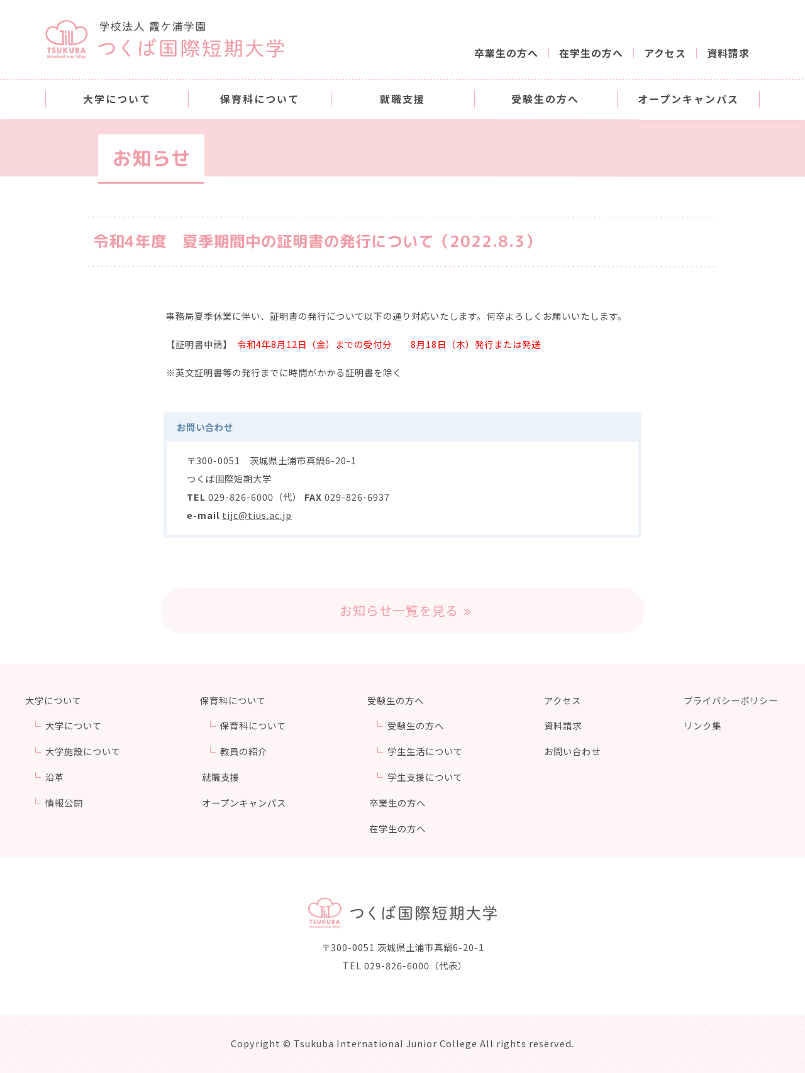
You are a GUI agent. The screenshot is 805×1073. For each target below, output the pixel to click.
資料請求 (728, 53)
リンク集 (704, 725)
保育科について (256, 725)
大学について (73, 725)
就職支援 (221, 776)
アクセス (665, 53)
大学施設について (83, 751)
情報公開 (64, 802)
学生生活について (428, 751)
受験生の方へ (419, 725)
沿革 (54, 776)
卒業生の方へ (506, 53)
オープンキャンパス (245, 802)
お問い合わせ (575, 751)
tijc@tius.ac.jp (257, 514)
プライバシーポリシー (733, 700)
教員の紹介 (246, 751)
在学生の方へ (591, 53)
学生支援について (428, 776)
